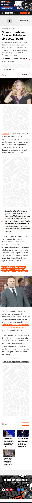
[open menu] (2, 13)
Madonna (5, 134)
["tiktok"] (3, 489)
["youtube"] (11, 489)
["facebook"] (18, 489)
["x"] (15, 489)
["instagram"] (7, 489)
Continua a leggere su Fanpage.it (16, 362)
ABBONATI (23, 12)
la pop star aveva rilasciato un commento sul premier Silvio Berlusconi (15, 324)
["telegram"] (22, 489)
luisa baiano (10, 69)
